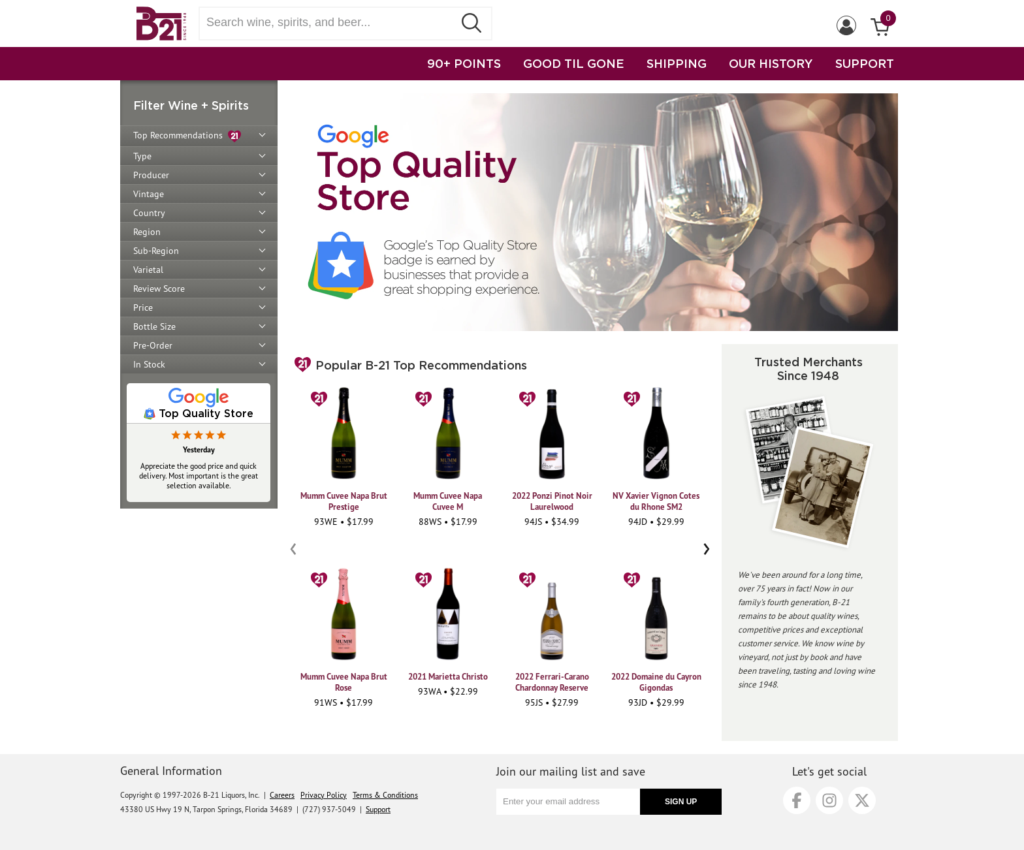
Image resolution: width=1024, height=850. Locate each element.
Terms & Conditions (385, 795)
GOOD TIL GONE (573, 63)
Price (143, 307)
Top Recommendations (187, 136)
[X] (862, 800)
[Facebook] (796, 800)
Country (149, 213)
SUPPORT (864, 63)
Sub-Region (156, 251)
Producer (151, 175)
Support (378, 809)
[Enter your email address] (568, 802)
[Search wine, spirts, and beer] (330, 22)
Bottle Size (154, 326)
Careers (282, 795)
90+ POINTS (464, 63)
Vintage (148, 194)
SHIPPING (677, 63)
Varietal (148, 269)
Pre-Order (152, 345)
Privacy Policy (323, 795)
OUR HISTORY (771, 63)
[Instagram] (829, 800)
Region (147, 232)
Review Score (159, 288)
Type (142, 156)
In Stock (149, 364)
